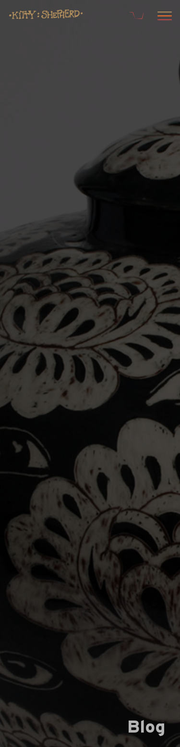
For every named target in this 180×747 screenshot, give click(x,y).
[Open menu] (163, 16)
